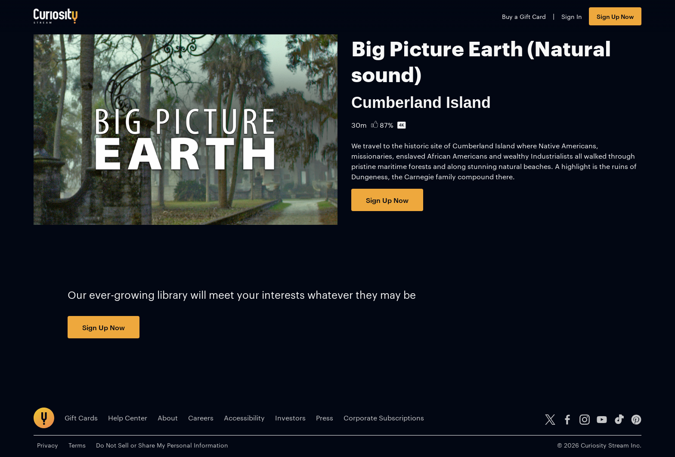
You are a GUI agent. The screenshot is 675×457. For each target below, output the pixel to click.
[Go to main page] (55, 16)
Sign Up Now (615, 16)
